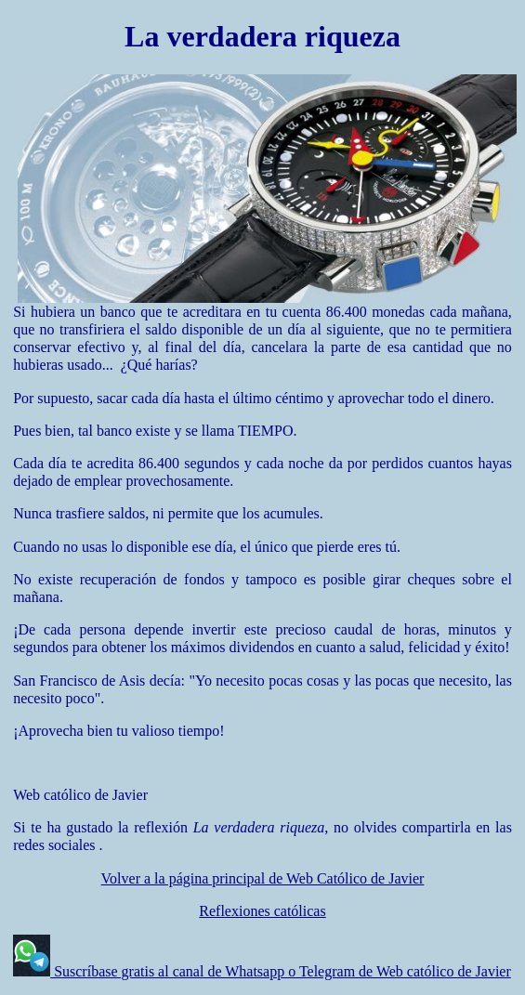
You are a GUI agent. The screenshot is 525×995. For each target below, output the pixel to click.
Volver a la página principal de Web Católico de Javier (263, 878)
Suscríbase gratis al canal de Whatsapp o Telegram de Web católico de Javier (280, 971)
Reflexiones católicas (262, 911)
